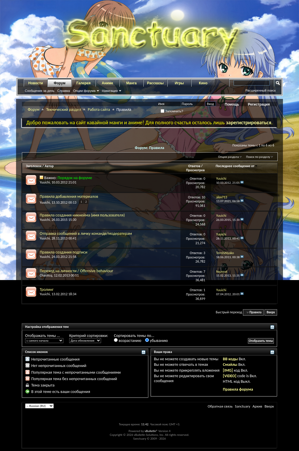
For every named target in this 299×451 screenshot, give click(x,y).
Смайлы (230, 364)
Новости (35, 83)
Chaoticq (46, 275)
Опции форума (84, 90)
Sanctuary (242, 406)
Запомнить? (172, 111)
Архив (257, 406)
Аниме (107, 83)
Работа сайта (99, 109)
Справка (63, 90)
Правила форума (238, 389)
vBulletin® (151, 431)
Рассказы (155, 83)
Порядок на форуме (75, 177)
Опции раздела (228, 157)
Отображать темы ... (42, 335)
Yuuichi (45, 182)
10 (203, 197)
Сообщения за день (39, 90)
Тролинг (46, 289)
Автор (49, 166)
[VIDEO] (229, 375)
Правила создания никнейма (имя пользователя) (82, 215)
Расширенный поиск (260, 90)
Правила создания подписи (63, 252)
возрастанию (127, 340)
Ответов (194, 166)
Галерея (84, 83)
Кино (203, 83)
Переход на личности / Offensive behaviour (76, 270)
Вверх (271, 312)
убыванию (156, 340)
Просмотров (195, 170)
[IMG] (228, 370)
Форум (59, 83)
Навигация (110, 90)
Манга (131, 83)
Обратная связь (220, 406)
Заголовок (33, 166)
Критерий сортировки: (88, 335)
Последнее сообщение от (237, 166)
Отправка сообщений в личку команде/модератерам (86, 233)
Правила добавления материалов (69, 196)
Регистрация (259, 104)
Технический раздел (63, 109)
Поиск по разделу (258, 157)
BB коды (230, 358)
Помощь (232, 104)
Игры (179, 83)
